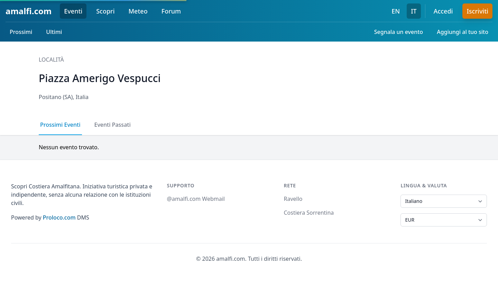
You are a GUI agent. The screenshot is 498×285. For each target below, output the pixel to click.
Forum (171, 11)
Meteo (138, 11)
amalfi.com (29, 11)
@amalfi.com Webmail (196, 199)
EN (395, 11)
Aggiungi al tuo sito (462, 32)
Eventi (73, 11)
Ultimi (54, 32)
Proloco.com (59, 217)
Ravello (293, 199)
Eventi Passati (112, 124)
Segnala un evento (398, 32)
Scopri (105, 11)
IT (414, 11)
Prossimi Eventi (60, 124)
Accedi (443, 11)
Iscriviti (477, 11)
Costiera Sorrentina (309, 212)
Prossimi (21, 32)
